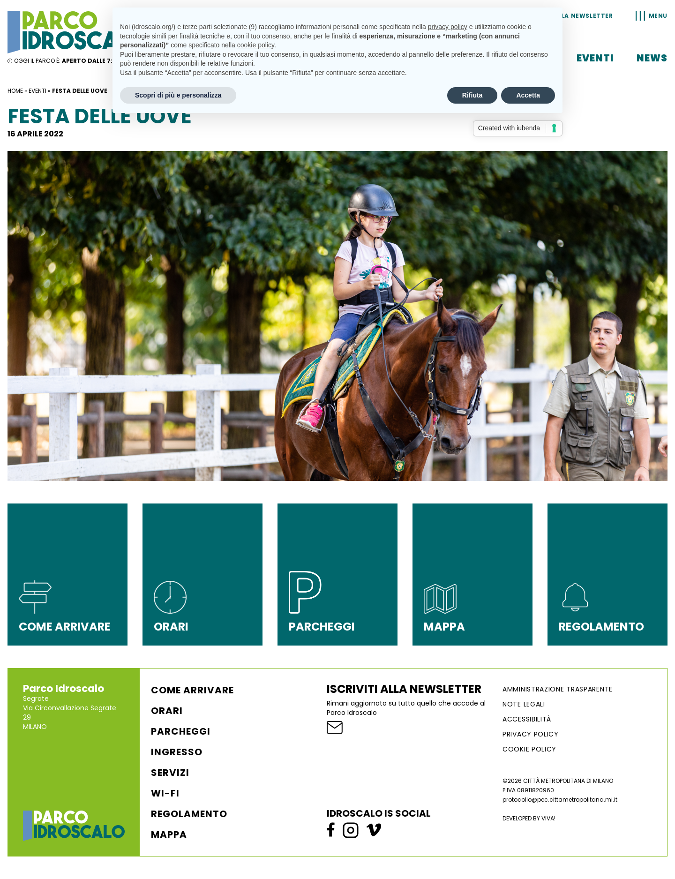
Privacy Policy (530, 734)
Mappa (169, 834)
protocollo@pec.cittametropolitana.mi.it (559, 800)
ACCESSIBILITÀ (526, 719)
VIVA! (548, 818)
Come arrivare (192, 690)
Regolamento (189, 813)
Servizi (170, 772)
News (652, 58)
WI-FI (165, 793)
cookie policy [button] (255, 45)
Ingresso (176, 752)
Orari (167, 710)
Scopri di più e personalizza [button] (178, 95)
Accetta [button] (528, 95)
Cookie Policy (529, 749)
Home (15, 91)
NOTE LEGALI (523, 704)
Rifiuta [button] (472, 95)
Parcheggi (180, 731)
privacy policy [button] (447, 26)
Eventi (595, 58)
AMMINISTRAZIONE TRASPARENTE (557, 689)
